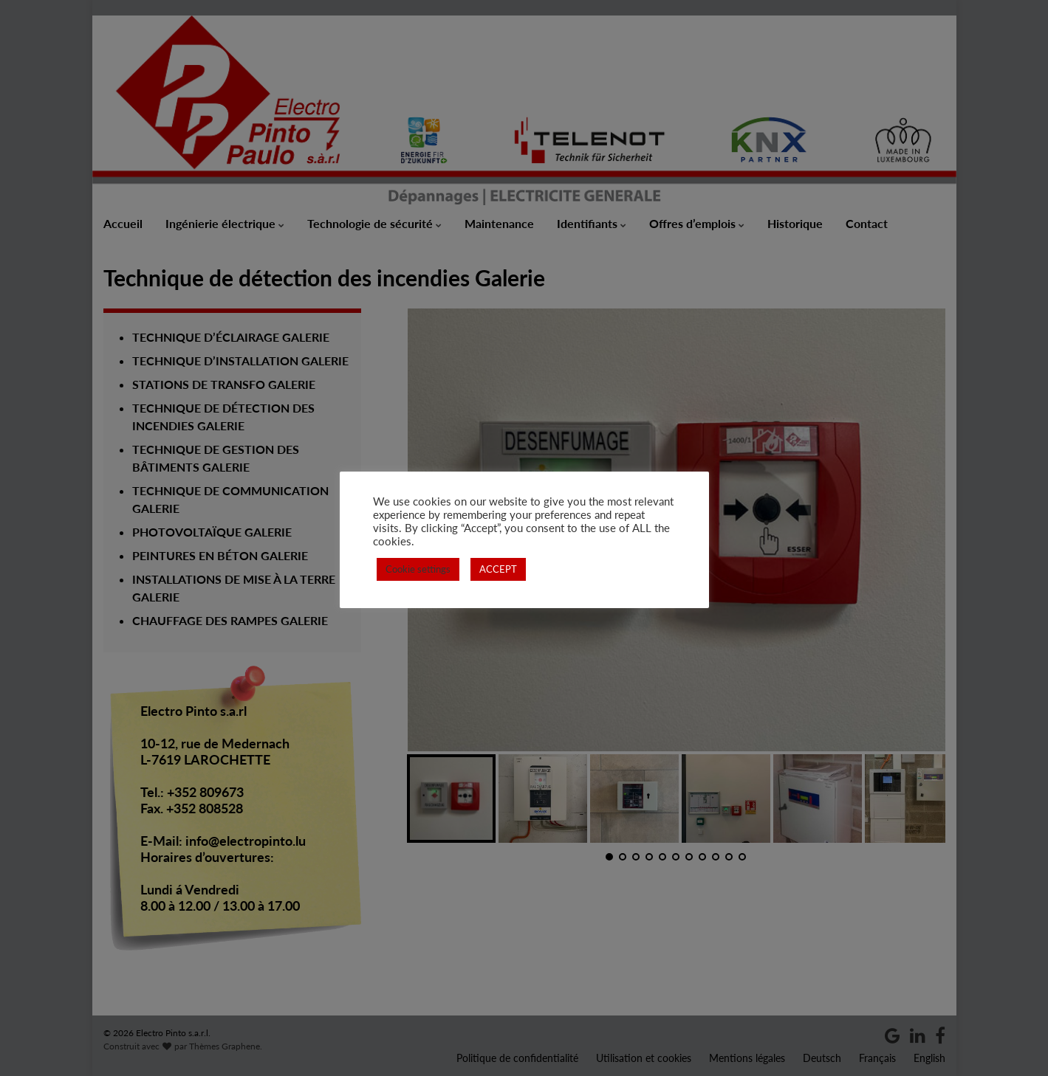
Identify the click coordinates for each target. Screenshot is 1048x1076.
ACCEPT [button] (498, 569)
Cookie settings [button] (418, 569)
